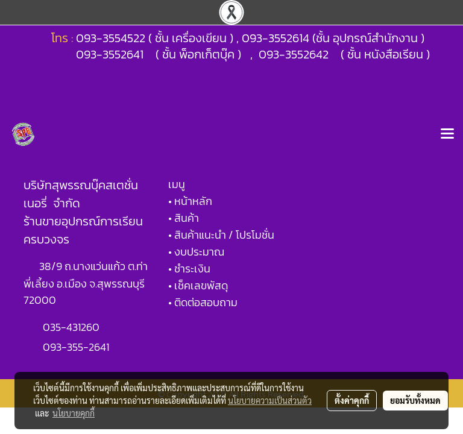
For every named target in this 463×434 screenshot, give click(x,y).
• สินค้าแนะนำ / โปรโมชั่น (221, 235)
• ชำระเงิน (189, 268)
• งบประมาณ (196, 252)
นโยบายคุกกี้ (73, 412)
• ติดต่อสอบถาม (203, 302)
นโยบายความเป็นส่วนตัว (270, 400)
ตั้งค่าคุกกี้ (352, 400)
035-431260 (72, 327)
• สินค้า (183, 218)
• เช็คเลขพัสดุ (198, 285)
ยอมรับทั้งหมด (415, 400)
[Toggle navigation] (447, 134)
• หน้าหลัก (190, 201)
